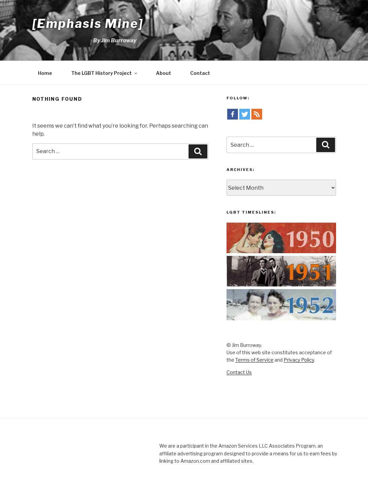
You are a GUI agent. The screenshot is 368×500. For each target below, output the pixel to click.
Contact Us (239, 372)
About (163, 73)
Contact (200, 73)
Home (45, 73)
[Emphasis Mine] (88, 23)
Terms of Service (254, 360)
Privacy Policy (299, 360)
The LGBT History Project (104, 73)
